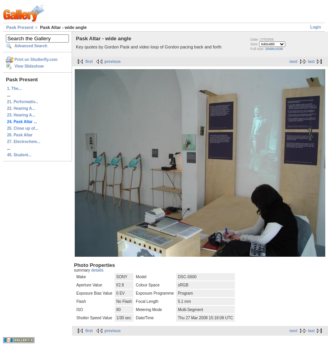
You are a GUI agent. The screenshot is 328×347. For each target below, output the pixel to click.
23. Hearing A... (21, 115)
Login (315, 27)
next (293, 61)
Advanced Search (30, 46)
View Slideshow (29, 66)
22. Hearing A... (21, 108)
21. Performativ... (22, 102)
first (89, 61)
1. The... (14, 88)
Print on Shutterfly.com (36, 59)
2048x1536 (274, 49)
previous (113, 61)
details (97, 270)
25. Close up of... (22, 128)
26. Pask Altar (19, 135)
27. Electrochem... (23, 142)
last (311, 61)
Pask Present (19, 27)
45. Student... (19, 155)
